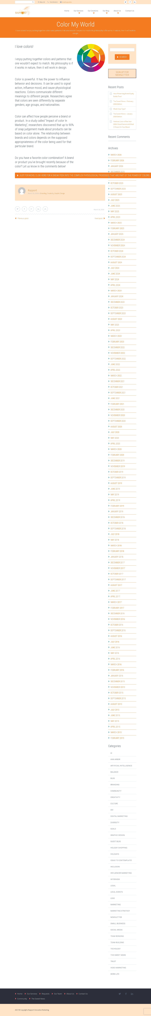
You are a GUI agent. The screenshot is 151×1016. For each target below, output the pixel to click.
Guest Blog (115, 841)
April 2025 (115, 217)
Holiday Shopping (118, 848)
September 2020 (118, 421)
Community (115, 791)
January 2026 (117, 166)
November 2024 (118, 245)
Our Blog (106, 11)
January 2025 (117, 234)
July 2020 (115, 432)
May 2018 (115, 540)
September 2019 (118, 477)
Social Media (116, 930)
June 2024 (115, 273)
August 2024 (116, 262)
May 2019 (115, 494)
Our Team (58, 993)
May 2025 (115, 211)
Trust (113, 961)
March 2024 (116, 290)
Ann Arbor (115, 759)
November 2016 (118, 619)
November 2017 (118, 568)
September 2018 (118, 528)
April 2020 (115, 443)
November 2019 (118, 466)
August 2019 (116, 483)
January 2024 (117, 296)
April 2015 (115, 727)
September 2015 (118, 698)
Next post (98, 218)
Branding (43, 193)
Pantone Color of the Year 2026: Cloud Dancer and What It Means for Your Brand (123, 124)
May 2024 (115, 279)
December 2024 (118, 240)
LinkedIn (38, 209)
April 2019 (115, 500)
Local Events (116, 892)
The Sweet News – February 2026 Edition (123, 102)
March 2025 (116, 223)
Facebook (24, 209)
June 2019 (115, 489)
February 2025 (117, 228)
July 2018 (115, 534)
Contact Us (129, 11)
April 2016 (115, 659)
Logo (112, 898)
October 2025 (117, 183)
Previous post (23, 218)
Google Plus (31, 209)
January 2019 (117, 511)
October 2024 (117, 251)
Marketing (115, 905)
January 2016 (117, 676)
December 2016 (118, 613)
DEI (111, 810)
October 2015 (117, 692)
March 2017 (116, 602)
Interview (115, 879)
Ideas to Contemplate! (121, 860)
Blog (112, 778)
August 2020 (116, 426)
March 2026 (116, 155)
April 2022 (115, 370)
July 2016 (115, 642)
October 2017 (117, 574)
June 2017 (115, 591)
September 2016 (118, 630)
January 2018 (117, 557)
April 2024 (115, 285)
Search (123, 57)
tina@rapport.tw (67, 2)
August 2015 (116, 704)
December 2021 (118, 381)
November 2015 (118, 687)
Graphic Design (59, 193)
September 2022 (118, 358)
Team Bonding (117, 936)
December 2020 (118, 409)
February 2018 (117, 551)
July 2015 (115, 710)
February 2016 (117, 670)
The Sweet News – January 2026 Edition (122, 115)
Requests (45, 993)
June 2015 (115, 715)
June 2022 (115, 364)
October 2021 (117, 387)
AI (111, 753)
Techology (115, 949)
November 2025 (118, 177)
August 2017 (116, 585)
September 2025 (118, 189)
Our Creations (93, 11)
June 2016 (115, 647)
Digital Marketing (119, 816)
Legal (113, 886)
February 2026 (117, 160)
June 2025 (115, 206)
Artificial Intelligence (121, 766)
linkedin (134, 2)
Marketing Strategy (120, 911)
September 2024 (118, 257)
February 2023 (117, 341)
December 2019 (118, 460)
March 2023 (116, 336)
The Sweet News (118, 955)
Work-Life (114, 974)
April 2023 (115, 330)
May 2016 (115, 653)
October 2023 (117, 307)
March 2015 (116, 732)
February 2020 (117, 455)
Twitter (17, 209)
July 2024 (115, 268)
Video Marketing (118, 968)
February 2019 (117, 506)
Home (66, 11)
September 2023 (118, 313)
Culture (114, 804)
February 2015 (117, 738)
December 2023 (118, 302)
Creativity (50, 193)
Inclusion (115, 867)
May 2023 (115, 324)
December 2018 (118, 517)
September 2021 (118, 392)
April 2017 (115, 596)
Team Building (117, 942)
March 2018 (116, 545)
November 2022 (118, 353)
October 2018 (117, 523)
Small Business (117, 923)
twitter (125, 2)
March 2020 (116, 449)
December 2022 (118, 347)
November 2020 (118, 415)
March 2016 (116, 664)
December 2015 (118, 681)
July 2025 (115, 200)
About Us (117, 11)
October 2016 (117, 625)
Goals (113, 829)
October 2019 (117, 472)
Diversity (114, 822)
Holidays (114, 854)
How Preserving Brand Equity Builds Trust (123, 94)
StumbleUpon (45, 209)
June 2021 (115, 398)
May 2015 (115, 721)
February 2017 (117, 608)
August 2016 (116, 636)
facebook (130, 2)
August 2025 (116, 194)
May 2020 (115, 438)
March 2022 (116, 375)
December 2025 (118, 172)
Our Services (78, 11)
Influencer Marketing (121, 873)
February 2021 (117, 404)
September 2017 (118, 579)
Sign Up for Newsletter (122, 73)
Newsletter (116, 917)
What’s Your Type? (119, 109)
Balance (114, 772)
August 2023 (116, 319)
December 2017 (118, 562)
